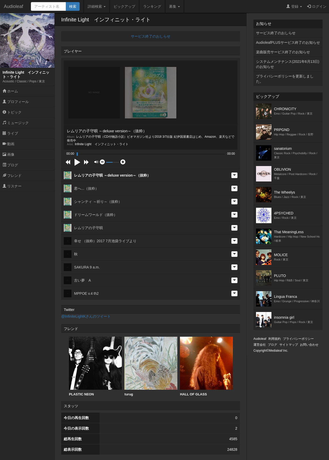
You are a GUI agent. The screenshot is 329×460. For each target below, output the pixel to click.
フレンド (12, 175)
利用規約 (274, 339)
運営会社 (259, 344)
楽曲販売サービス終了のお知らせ (283, 52)
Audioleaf (13, 6)
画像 (8, 154)
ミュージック (16, 123)
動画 (8, 144)
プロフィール (16, 102)
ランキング (152, 6)
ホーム (10, 91)
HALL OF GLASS (206, 366)
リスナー (12, 186)
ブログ (10, 165)
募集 (174, 6)
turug (150, 366)
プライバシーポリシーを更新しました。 (285, 78)
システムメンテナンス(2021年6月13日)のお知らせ (287, 64)
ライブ (10, 133)
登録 (294, 6)
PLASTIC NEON (95, 366)
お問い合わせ (309, 344)
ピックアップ (124, 6)
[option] (95, 366)
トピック (12, 112)
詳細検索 (97, 6)
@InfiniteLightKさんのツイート (86, 316)
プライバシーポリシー (298, 339)
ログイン (316, 6)
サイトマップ (288, 344)
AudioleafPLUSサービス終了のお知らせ (288, 42)
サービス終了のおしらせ (150, 36)
